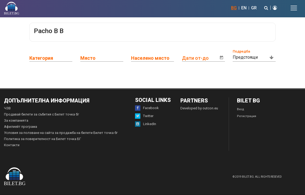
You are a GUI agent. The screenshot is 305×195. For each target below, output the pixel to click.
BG (234, 7)
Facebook (147, 108)
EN (244, 7)
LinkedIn (145, 124)
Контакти (11, 145)
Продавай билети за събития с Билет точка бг (41, 114)
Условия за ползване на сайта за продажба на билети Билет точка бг (61, 132)
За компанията (16, 120)
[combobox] (54, 57)
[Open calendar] (221, 57)
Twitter (144, 116)
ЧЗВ (7, 108)
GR (254, 7)
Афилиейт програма (20, 126)
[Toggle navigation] (294, 8)
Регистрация (246, 116)
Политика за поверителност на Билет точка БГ (42, 139)
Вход (240, 109)
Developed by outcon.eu (199, 108)
